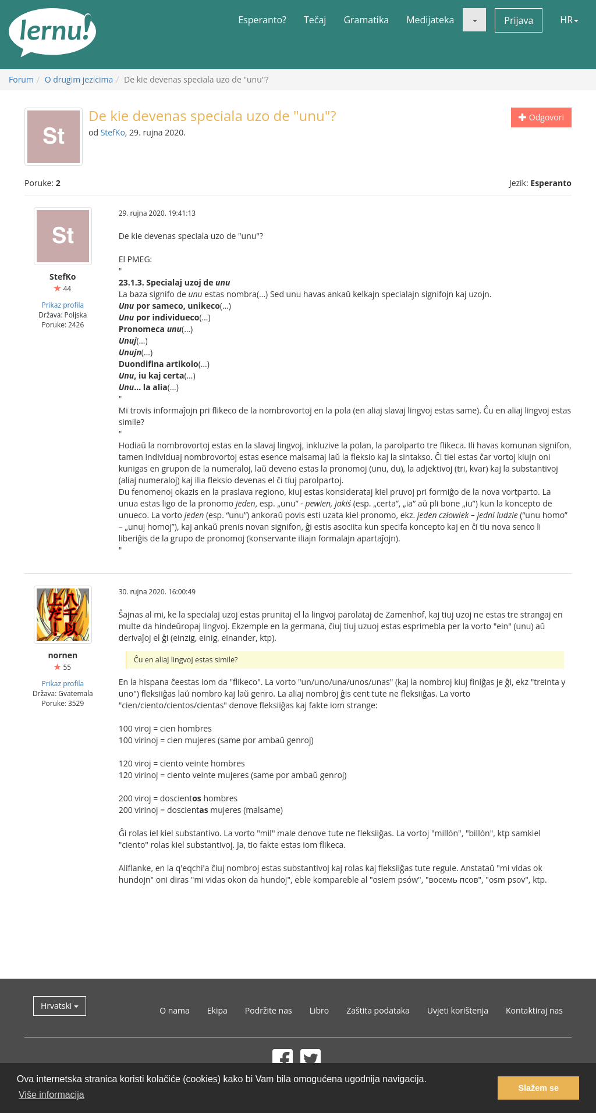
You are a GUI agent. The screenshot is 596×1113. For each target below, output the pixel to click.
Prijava (518, 20)
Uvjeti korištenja (457, 1010)
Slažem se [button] (538, 1088)
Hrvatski (60, 1005)
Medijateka (430, 19)
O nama (174, 1010)
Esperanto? (262, 19)
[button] (474, 19)
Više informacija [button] (51, 1095)
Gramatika (366, 19)
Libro (319, 1010)
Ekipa (217, 1010)
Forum (21, 79)
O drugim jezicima (79, 79)
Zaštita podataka (378, 1010)
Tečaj (315, 19)
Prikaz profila (63, 304)
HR (569, 19)
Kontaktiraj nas (534, 1010)
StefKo (113, 132)
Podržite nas (268, 1010)
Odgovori (541, 117)
